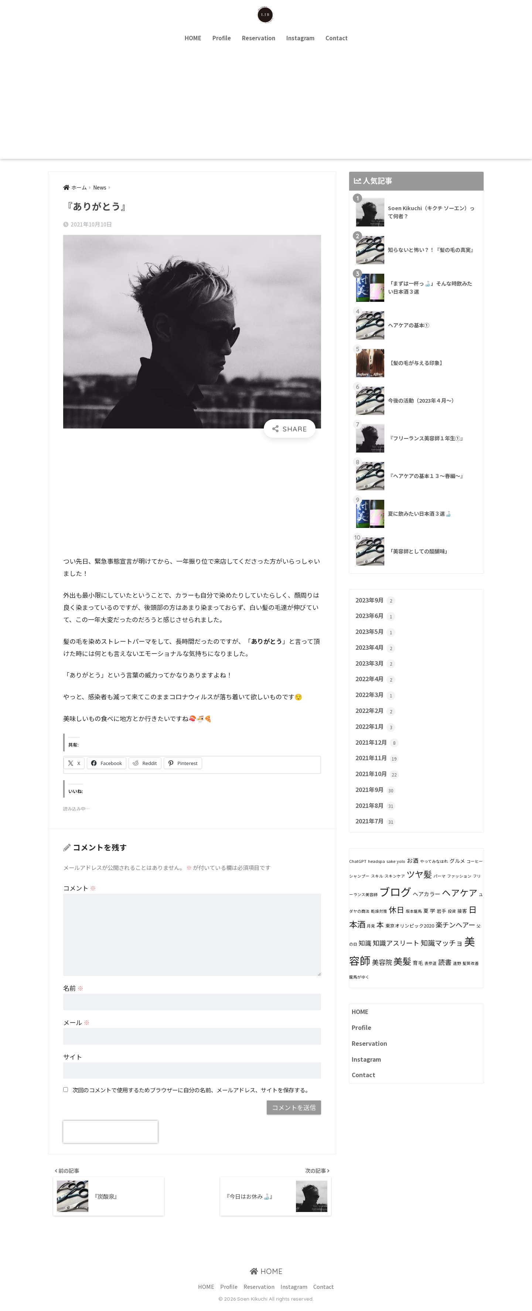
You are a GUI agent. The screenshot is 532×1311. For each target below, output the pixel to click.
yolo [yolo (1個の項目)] (401, 872)
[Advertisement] (266, 103)
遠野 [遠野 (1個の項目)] (457, 974)
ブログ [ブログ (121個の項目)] (395, 902)
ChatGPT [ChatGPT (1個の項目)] (357, 872)
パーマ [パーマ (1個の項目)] (439, 886)
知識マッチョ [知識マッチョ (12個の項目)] (442, 953)
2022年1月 (376, 733)
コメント (79, 888)
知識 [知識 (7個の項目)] (365, 953)
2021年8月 (376, 815)
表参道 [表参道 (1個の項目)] (430, 974)
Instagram (300, 38)
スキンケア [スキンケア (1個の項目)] (395, 886)
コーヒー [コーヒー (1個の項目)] (475, 872)
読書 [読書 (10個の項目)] (444, 972)
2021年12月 (378, 749)
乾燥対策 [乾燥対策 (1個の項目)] (379, 922)
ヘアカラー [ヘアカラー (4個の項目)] (426, 904)
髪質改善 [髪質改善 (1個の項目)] (471, 974)
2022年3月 (376, 700)
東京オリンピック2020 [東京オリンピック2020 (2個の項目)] (409, 936)
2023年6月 (376, 617)
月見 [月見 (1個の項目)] (371, 936)
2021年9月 (376, 799)
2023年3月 (376, 667)
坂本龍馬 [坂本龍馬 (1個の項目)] (414, 922)
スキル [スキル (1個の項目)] (377, 886)
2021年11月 (378, 766)
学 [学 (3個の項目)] (432, 921)
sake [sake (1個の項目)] (390, 872)
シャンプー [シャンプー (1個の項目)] (359, 886)
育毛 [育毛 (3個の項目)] (418, 973)
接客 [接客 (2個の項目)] (462, 921)
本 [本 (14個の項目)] (380, 935)
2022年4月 (376, 683)
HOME (193, 38)
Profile (221, 38)
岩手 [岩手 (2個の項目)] (441, 921)
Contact (336, 38)
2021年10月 (378, 782)
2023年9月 (376, 601)
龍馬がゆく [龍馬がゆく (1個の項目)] (359, 987)
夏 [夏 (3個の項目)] (426, 921)
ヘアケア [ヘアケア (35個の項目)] (459, 903)
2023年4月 (376, 650)
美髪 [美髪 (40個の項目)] (402, 971)
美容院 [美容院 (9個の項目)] (382, 972)
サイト (72, 1057)
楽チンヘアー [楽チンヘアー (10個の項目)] (455, 935)
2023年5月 (376, 634)
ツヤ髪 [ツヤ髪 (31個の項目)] (419, 884)
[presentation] (110, 1132)
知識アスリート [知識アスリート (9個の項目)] (396, 953)
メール (76, 1022)
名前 (73, 988)
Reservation (258, 38)
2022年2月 (376, 716)
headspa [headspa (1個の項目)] (376, 872)
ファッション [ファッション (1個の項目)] (459, 886)
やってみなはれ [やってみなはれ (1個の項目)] (434, 872)
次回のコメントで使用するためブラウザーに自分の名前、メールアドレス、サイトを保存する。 (191, 1090)
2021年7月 (376, 832)
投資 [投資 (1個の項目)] (452, 922)
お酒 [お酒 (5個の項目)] (413, 871)
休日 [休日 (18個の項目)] (396, 920)
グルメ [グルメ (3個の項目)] (457, 871)
